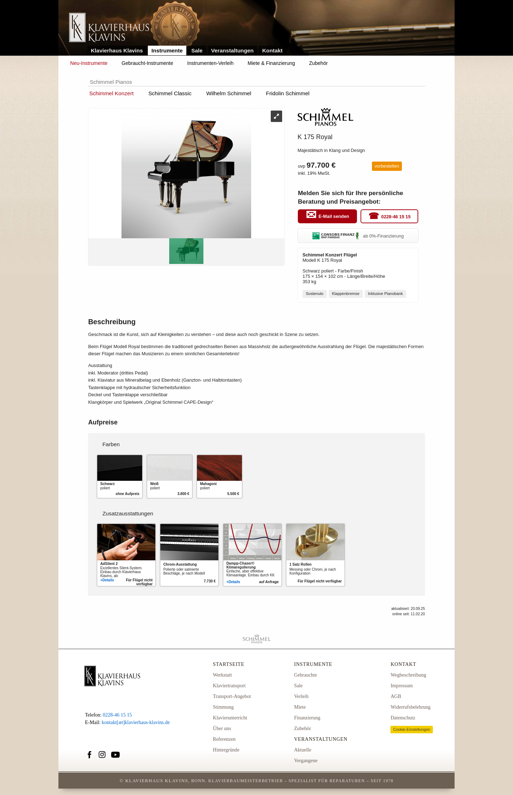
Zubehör (318, 63)
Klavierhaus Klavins (117, 50)
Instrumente (167, 50)
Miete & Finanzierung (271, 63)
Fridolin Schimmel (288, 93)
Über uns (222, 728)
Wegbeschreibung (408, 675)
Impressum (401, 685)
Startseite (228, 664)
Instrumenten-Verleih (210, 63)
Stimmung (223, 707)
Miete (300, 707)
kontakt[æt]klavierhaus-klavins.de (136, 722)
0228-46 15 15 (396, 216)
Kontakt (272, 50)
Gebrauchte (305, 675)
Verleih (301, 696)
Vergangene (305, 760)
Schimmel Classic (169, 93)
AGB (395, 696)
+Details (107, 580)
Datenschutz (402, 717)
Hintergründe (226, 750)
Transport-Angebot (232, 696)
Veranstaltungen (232, 50)
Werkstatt (222, 675)
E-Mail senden (333, 216)
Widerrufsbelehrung (410, 707)
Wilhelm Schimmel (228, 93)
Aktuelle (302, 750)
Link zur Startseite (109, 28)
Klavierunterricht (230, 717)
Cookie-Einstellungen (411, 729)
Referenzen (224, 739)
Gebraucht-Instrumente (147, 63)
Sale (197, 50)
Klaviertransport (229, 685)
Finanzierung (307, 717)
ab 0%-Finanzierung (358, 236)
